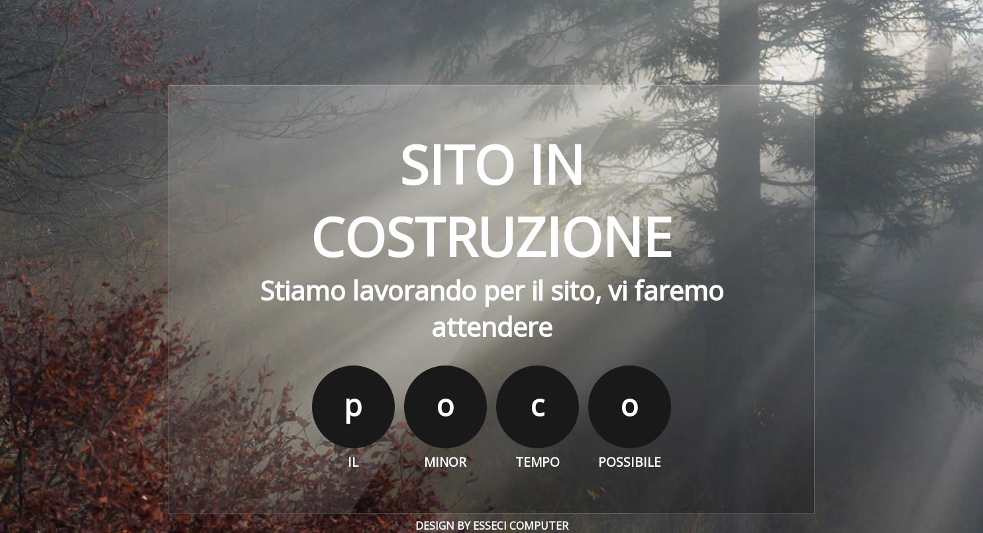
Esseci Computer (520, 525)
